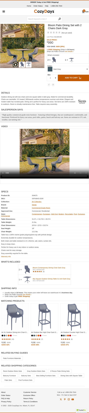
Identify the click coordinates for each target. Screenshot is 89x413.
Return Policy (28, 398)
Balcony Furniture (9, 376)
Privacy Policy (6, 401)
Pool (75, 214)
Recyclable (69, 214)
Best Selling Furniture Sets (46, 376)
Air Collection (36, 202)
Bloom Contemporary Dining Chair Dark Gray (49, 268)
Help (46, 6)
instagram (69, 399)
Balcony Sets (26, 376)
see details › (69, 51)
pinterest (65, 399)
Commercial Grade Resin (41, 208)
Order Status (38, 6)
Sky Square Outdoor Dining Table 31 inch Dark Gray (51, 279)
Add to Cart (73, 78)
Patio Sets (8, 380)
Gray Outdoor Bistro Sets (36, 371)
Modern (61, 214)
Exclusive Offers (29, 395)
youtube (73, 399)
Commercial (5, 216)
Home (29, 6)
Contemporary (37, 214)
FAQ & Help (5, 398)
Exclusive (81, 214)
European (46, 214)
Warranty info (6, 256)
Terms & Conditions (30, 401)
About (3, 392)
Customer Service (29, 392)
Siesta (34, 205)
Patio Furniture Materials (12, 358)
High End (54, 214)
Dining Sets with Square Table (71, 376)
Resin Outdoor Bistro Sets (12, 371)
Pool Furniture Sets (25, 380)
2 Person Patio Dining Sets (60, 371)
